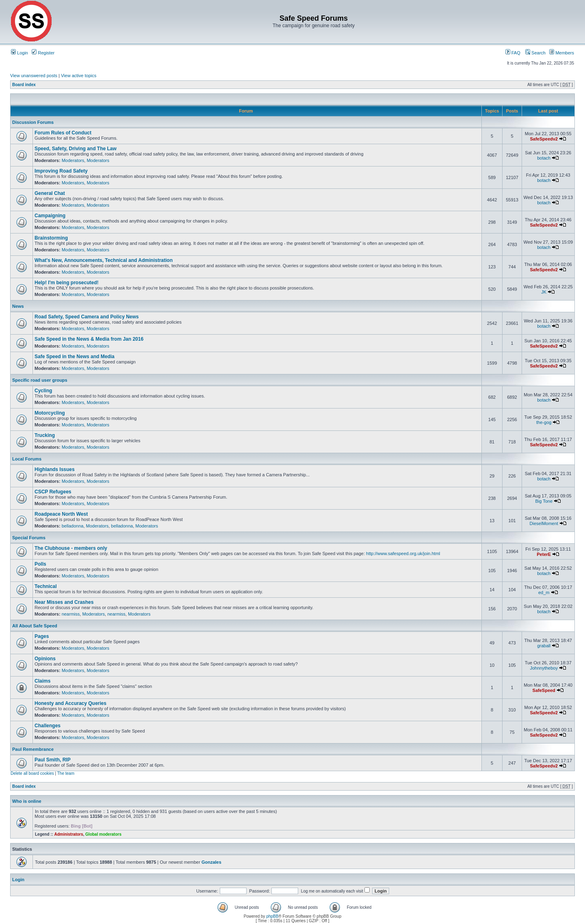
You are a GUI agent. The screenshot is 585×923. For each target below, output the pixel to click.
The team (65, 773)
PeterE (544, 554)
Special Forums (29, 537)
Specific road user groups (39, 380)
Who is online (26, 801)
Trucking (45, 435)
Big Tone (543, 501)
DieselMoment (544, 523)
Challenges (48, 725)
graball (543, 645)
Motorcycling (50, 413)
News (18, 306)
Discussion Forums (33, 122)
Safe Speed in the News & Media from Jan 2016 (89, 339)
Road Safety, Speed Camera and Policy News (87, 317)
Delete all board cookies (32, 773)
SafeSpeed (544, 690)
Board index (24, 84)
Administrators (68, 834)
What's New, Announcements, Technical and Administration (104, 260)
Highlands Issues (55, 469)
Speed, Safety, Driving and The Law (76, 148)
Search (535, 52)
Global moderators (103, 834)
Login (19, 52)
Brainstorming (51, 238)
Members (561, 52)
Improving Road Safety (61, 171)
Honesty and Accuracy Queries (70, 703)
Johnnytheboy (544, 668)
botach (543, 158)
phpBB (272, 916)
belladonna (73, 525)
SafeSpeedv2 (543, 138)
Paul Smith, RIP (53, 760)
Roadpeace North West (61, 514)
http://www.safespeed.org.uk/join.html (403, 553)
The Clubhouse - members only (71, 548)
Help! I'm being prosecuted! (67, 282)
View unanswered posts (33, 75)
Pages (42, 636)
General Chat (50, 193)
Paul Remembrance (33, 749)
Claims (42, 681)
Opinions (45, 658)
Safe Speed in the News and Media (75, 356)
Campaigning (50, 215)
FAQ (512, 52)
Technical (45, 586)
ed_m (544, 592)
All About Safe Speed (34, 625)
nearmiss (71, 614)
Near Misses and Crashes (64, 602)
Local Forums (26, 458)
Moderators (73, 160)
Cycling (43, 390)
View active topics (78, 75)
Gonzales (211, 862)
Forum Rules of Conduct (63, 133)
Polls (40, 564)
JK (543, 292)
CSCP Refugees (53, 492)
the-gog (543, 422)
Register (43, 52)
